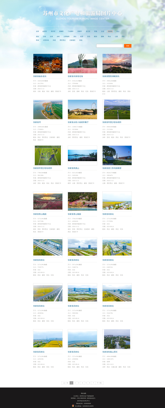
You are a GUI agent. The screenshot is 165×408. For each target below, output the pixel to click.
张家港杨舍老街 (39, 76)
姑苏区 (45, 31)
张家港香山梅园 (39, 214)
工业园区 (71, 31)
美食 (37, 40)
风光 (109, 36)
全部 (37, 31)
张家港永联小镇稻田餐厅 (78, 122)
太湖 (51, 36)
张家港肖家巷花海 (75, 76)
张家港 (110, 31)
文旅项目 (72, 40)
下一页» (99, 383)
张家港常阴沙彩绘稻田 (111, 122)
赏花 (88, 36)
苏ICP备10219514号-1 (83, 401)
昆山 (117, 31)
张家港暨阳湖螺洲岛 (110, 76)
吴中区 (53, 31)
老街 (37, 36)
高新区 (79, 31)
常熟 (95, 31)
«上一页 (65, 383)
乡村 (58, 36)
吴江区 (88, 31)
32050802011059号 (88, 406)
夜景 (81, 36)
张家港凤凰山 (73, 168)
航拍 (95, 36)
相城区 (61, 31)
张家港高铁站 (108, 214)
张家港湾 (37, 122)
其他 (80, 40)
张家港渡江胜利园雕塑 (111, 168)
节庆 (123, 36)
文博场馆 (66, 36)
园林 (102, 36)
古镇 (44, 36)
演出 (74, 36)
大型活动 (46, 40)
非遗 (54, 40)
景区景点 (63, 40)
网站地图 (83, 393)
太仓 (102, 31)
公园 (116, 36)
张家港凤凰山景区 (110, 352)
